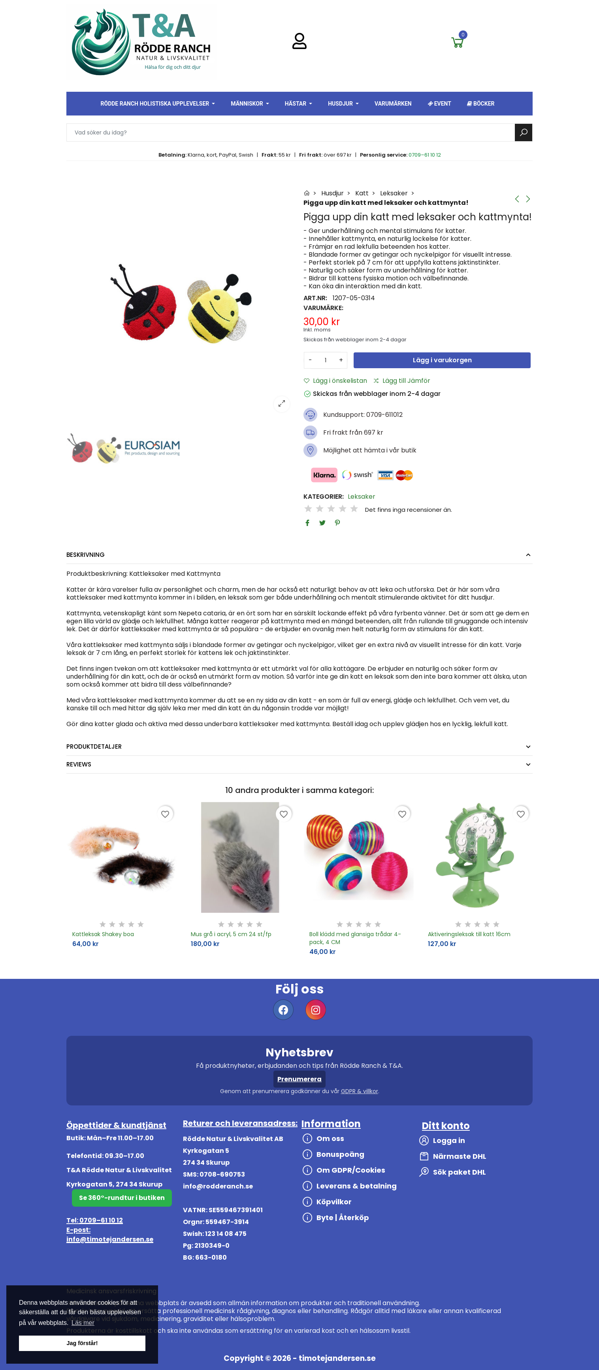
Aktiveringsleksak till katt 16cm (469, 934)
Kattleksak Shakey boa (103, 934)
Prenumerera (299, 1079)
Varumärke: (323, 308)
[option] (181, 303)
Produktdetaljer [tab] (94, 746)
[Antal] (325, 360)
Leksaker (361, 497)
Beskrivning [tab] (85, 555)
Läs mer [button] (83, 1322)
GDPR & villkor (359, 1091)
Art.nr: (315, 298)
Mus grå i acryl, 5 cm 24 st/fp (231, 934)
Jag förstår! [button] (82, 1343)
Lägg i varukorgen (442, 360)
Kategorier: (323, 497)
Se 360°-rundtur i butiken (122, 1197)
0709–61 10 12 (425, 155)
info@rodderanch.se (218, 1186)
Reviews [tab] (78, 764)
